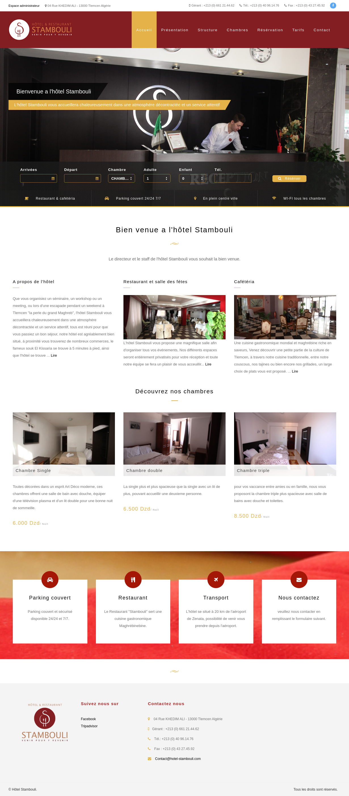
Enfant (185, 170)
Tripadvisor (89, 726)
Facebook (88, 719)
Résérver (289, 179)
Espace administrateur (24, 5)
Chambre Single (33, 470)
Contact (322, 30)
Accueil (144, 30)
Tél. (218, 170)
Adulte (150, 170)
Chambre (117, 170)
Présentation (175, 30)
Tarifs (298, 30)
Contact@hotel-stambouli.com (178, 759)
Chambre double (144, 470)
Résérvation (270, 30)
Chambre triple (253, 470)
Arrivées (28, 170)
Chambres (237, 30)
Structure (208, 30)
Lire (54, 355)
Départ (70, 170)
